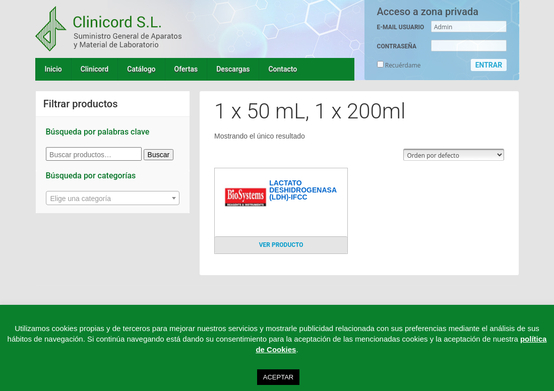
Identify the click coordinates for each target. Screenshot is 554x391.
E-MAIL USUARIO (400, 27)
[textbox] (112, 198)
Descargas (233, 69)
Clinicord (95, 69)
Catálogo (141, 69)
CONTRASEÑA (396, 46)
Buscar (159, 155)
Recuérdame (399, 65)
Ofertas (186, 69)
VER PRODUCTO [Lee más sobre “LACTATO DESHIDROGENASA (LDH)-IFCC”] (281, 244)
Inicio (53, 69)
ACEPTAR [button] (278, 377)
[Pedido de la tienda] (453, 155)
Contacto (282, 69)
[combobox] (113, 198)
